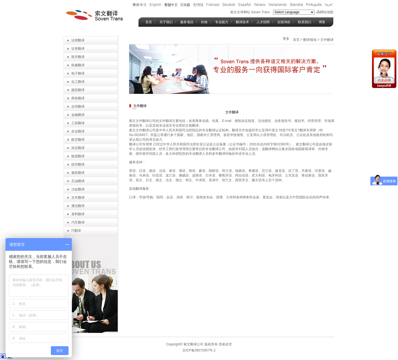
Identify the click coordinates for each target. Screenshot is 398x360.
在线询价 (283, 22)
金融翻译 (78, 115)
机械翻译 (78, 65)
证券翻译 (78, 48)
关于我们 (166, 22)
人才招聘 (263, 22)
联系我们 (304, 22)
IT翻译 (76, 231)
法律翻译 (78, 40)
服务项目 (186, 22)
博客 (322, 22)
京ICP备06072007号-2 (199, 350)
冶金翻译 (78, 189)
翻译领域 (309, 40)
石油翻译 (78, 181)
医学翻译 (78, 57)
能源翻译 (78, 156)
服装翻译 (78, 173)
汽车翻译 (78, 222)
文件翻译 (78, 197)
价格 (204, 22)
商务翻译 (78, 98)
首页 (148, 22)
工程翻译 (78, 123)
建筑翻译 (78, 90)
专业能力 (221, 22)
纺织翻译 (78, 164)
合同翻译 (78, 106)
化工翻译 (78, 82)
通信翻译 (78, 206)
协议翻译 (78, 148)
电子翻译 (78, 73)
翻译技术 (242, 22)
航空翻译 (78, 140)
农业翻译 (78, 131)
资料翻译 (78, 214)
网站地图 (324, 12)
